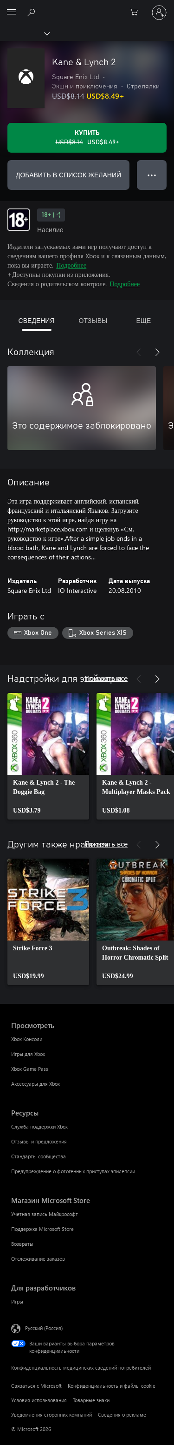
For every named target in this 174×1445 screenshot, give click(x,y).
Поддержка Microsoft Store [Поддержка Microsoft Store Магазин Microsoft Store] (42, 1229)
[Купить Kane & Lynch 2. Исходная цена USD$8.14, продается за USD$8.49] (87, 138)
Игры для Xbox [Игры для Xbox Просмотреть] (28, 1054)
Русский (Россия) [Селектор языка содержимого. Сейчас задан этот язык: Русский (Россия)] (44, 1327)
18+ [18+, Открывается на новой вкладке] (51, 215)
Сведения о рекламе (122, 1414)
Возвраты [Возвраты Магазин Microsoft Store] (22, 1244)
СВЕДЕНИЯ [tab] (37, 320)
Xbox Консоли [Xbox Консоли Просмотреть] (26, 1039)
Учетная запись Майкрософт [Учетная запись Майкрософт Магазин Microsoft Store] (44, 1214)
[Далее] (157, 352)
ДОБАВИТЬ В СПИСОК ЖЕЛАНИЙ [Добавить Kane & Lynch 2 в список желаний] (68, 174)
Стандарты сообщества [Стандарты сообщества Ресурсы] (38, 1156)
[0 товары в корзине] (137, 12)
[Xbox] (24, 33)
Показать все (106, 678)
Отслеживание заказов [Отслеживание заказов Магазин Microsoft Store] (38, 1259)
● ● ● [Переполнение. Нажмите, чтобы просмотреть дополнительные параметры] (152, 174)
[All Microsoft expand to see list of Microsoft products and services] (11, 12)
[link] (48, 756)
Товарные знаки (91, 1400)
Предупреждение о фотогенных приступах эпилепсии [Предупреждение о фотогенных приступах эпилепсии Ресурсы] (73, 1171)
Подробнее (71, 265)
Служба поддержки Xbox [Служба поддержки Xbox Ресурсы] (39, 1126)
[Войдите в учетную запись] (159, 12)
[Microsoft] (87, 7)
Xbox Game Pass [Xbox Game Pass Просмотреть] (29, 1069)
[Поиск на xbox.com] (32, 12)
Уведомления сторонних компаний (51, 1414)
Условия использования (39, 1400)
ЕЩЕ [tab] (143, 320)
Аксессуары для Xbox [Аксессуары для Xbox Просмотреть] (35, 1084)
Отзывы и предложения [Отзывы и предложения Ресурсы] (39, 1141)
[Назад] (138, 352)
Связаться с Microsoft (36, 1386)
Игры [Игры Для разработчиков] (17, 1301)
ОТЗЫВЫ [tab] (93, 320)
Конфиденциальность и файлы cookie (111, 1386)
